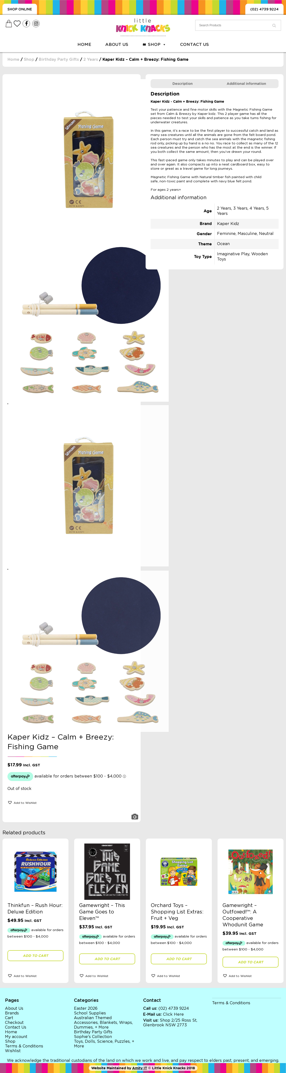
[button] (22, 802)
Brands (12, 1013)
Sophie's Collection (93, 1037)
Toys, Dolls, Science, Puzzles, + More (104, 1044)
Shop (157, 44)
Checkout (14, 1023)
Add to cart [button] (35, 956)
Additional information (246, 84)
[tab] (183, 83)
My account (16, 1037)
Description (182, 84)
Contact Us (194, 44)
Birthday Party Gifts (59, 59)
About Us (116, 44)
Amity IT (139, 1068)
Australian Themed (93, 1018)
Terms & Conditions (24, 1046)
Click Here (173, 1014)
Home (84, 44)
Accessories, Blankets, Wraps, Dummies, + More (103, 1025)
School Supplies (90, 1013)
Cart (9, 1018)
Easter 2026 (85, 1008)
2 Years (90, 59)
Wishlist (13, 1051)
